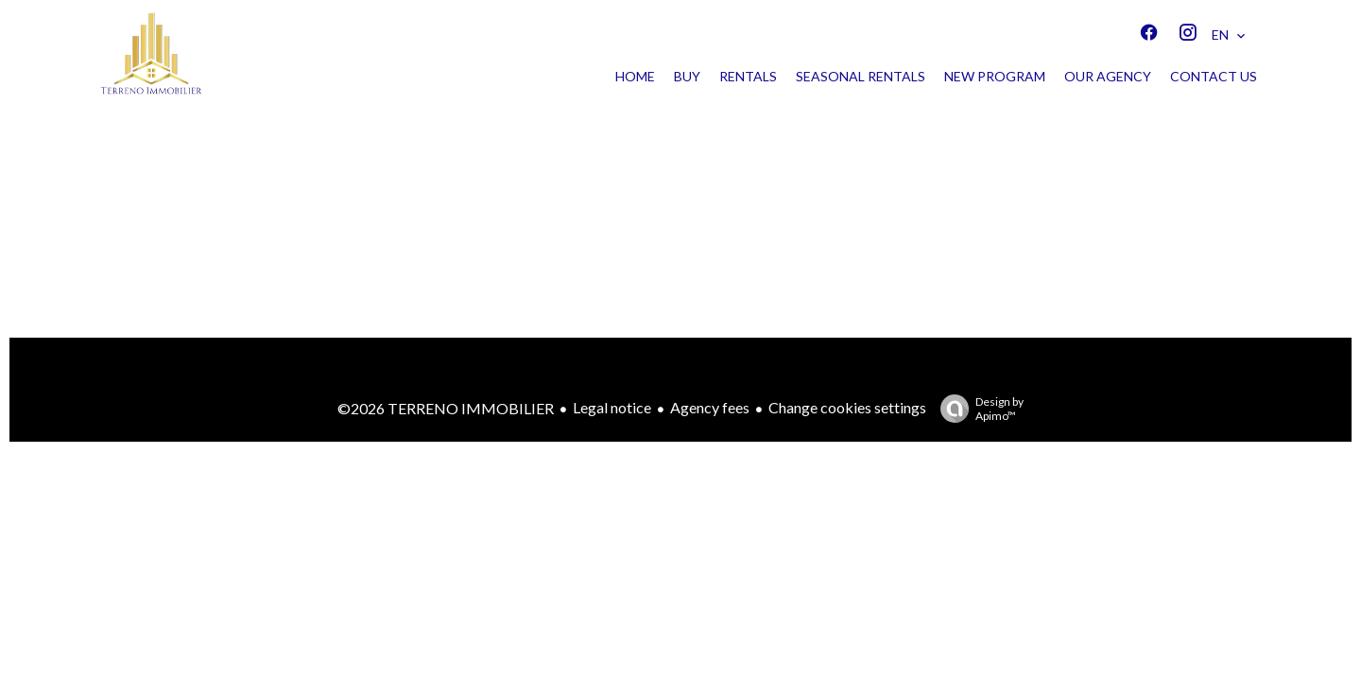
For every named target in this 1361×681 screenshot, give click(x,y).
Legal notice (612, 407)
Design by (977, 408)
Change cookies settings (847, 407)
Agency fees (709, 407)
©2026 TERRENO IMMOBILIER (445, 408)
